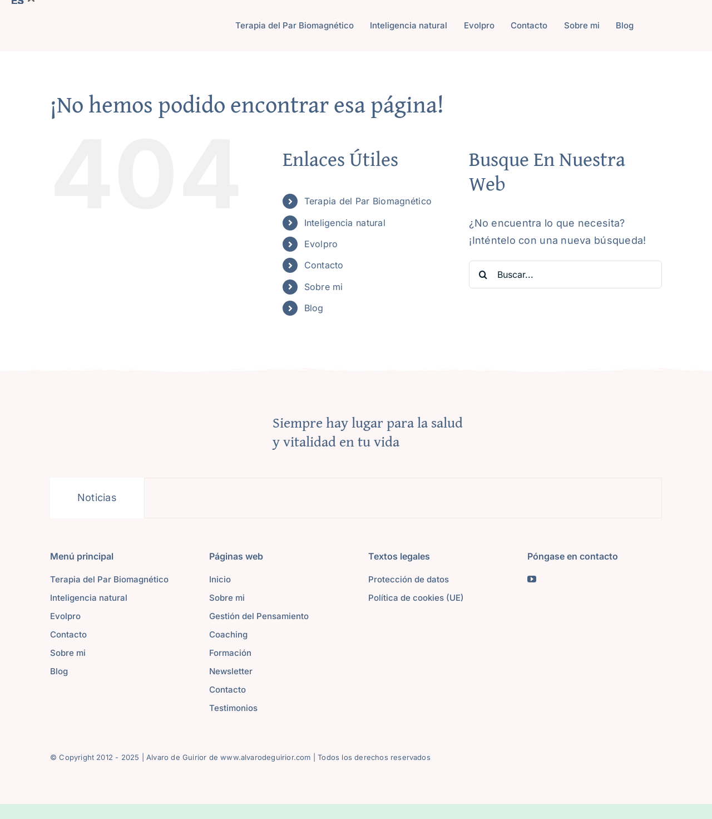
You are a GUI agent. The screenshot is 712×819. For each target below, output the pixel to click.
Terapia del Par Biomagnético (368, 201)
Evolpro (321, 243)
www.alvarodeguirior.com (265, 757)
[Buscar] (483, 274)
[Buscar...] (565, 274)
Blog (314, 307)
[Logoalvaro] (118, 24)
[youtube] (531, 579)
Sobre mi (323, 286)
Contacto (324, 265)
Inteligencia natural (344, 222)
